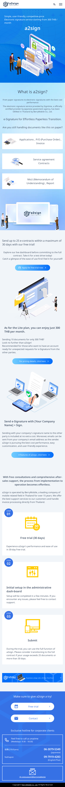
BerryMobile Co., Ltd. (30, 785)
